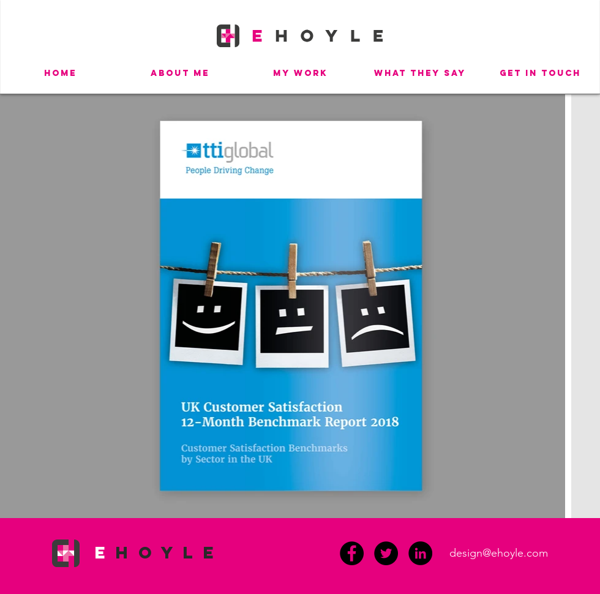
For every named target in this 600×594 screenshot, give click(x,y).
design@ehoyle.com (498, 553)
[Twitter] (386, 553)
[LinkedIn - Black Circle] (420, 553)
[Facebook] (352, 553)
